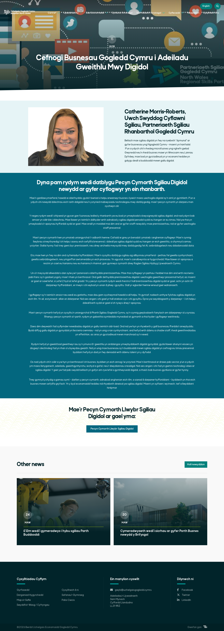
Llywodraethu (73, 12)
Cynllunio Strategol (122, 13)
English (206, 6)
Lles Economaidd (97, 12)
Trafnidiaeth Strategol (150, 12)
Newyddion (193, 13)
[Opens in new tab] (192, 590)
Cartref (54, 12)
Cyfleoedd (176, 12)
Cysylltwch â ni (211, 13)
